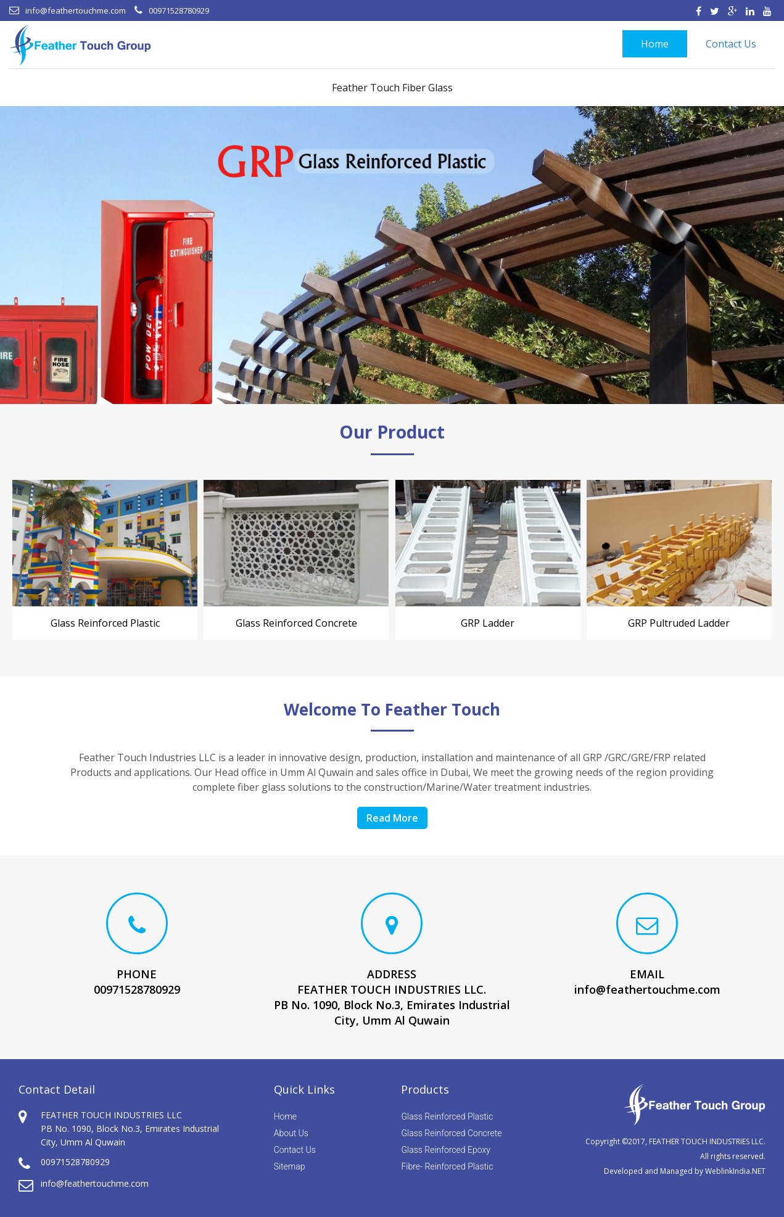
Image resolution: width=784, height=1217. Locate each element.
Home (655, 44)
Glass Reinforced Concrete (451, 1133)
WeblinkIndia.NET (735, 1171)
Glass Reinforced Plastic (105, 623)
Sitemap (289, 1166)
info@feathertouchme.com (75, 10)
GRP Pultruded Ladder (679, 623)
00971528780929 (179, 10)
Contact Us (731, 44)
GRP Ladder (487, 623)
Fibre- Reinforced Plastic (447, 1166)
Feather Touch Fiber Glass (392, 87)
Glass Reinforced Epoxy (445, 1150)
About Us (291, 1133)
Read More (392, 818)
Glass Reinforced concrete (296, 623)
